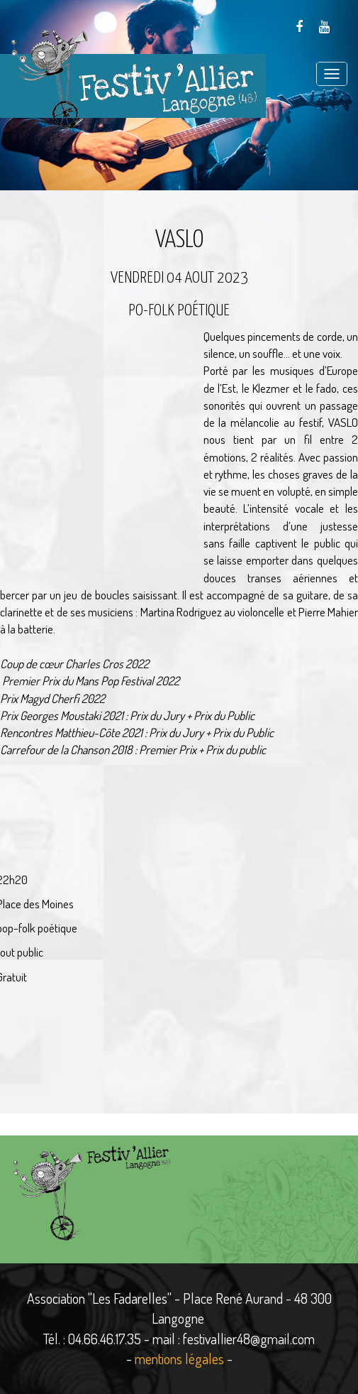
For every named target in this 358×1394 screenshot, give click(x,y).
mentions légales (179, 1358)
